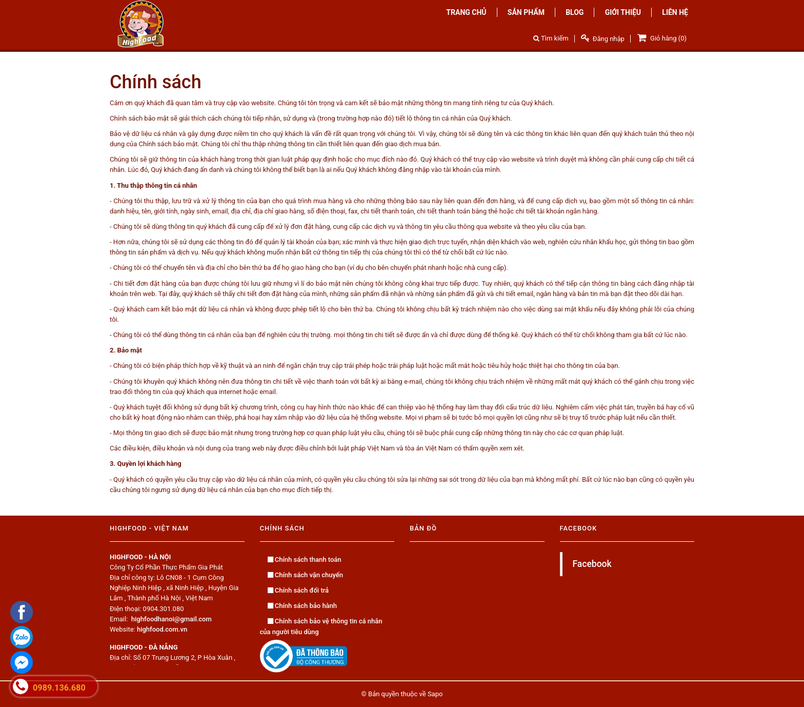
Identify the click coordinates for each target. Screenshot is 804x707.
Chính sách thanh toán (304, 559)
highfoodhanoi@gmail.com (171, 619)
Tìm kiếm (551, 38)
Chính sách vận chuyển (306, 575)
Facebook (592, 564)
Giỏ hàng (661, 37)
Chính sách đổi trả (298, 590)
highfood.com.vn (162, 629)
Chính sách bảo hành (302, 606)
